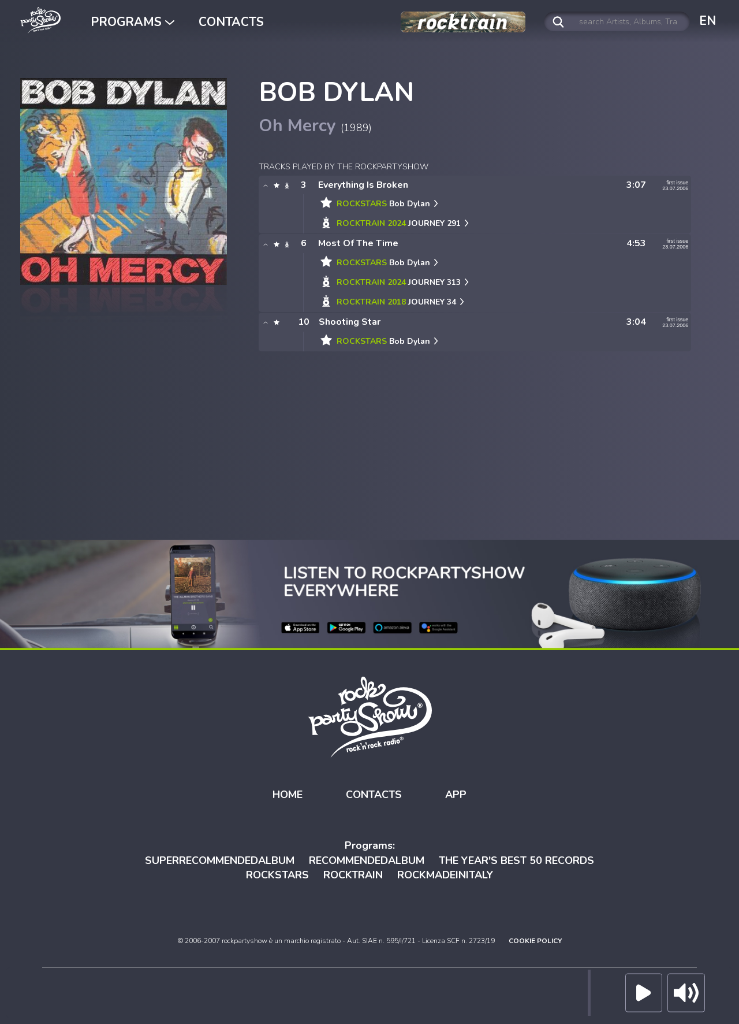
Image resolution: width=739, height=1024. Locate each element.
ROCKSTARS (277, 875)
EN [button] (707, 21)
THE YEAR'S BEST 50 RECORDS (516, 860)
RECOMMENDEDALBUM (366, 860)
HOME (288, 795)
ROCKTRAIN (353, 875)
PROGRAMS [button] (132, 22)
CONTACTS (231, 22)
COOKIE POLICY (535, 940)
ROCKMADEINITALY (445, 875)
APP (455, 795)
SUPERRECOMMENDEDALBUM (219, 860)
